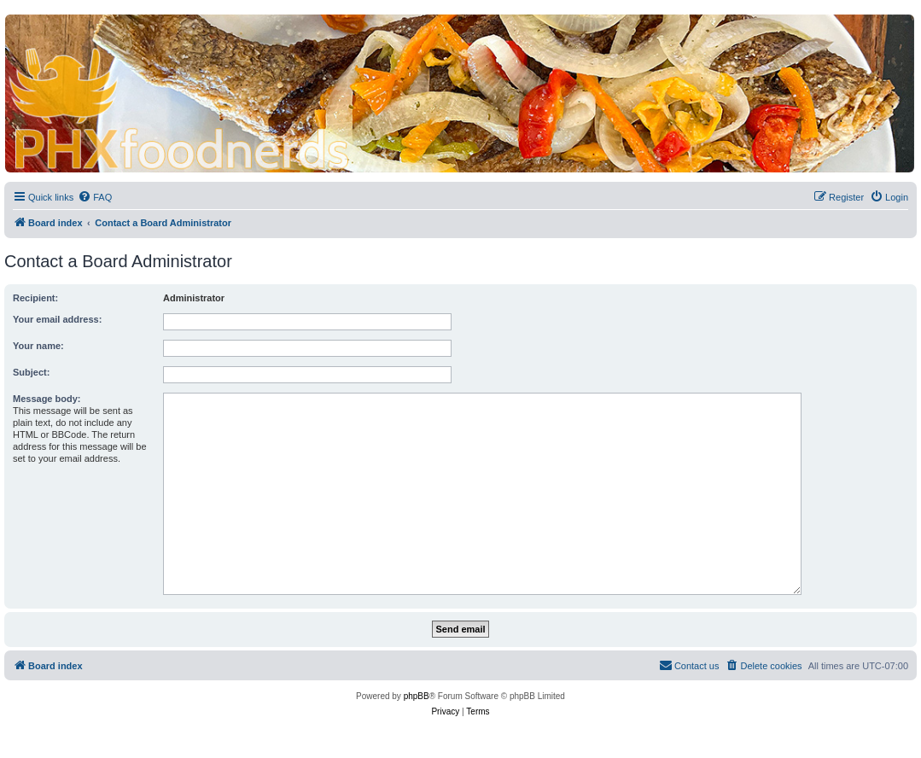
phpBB (416, 696)
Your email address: (57, 319)
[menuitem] (95, 197)
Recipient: (35, 298)
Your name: (38, 346)
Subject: (31, 372)
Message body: (46, 399)
